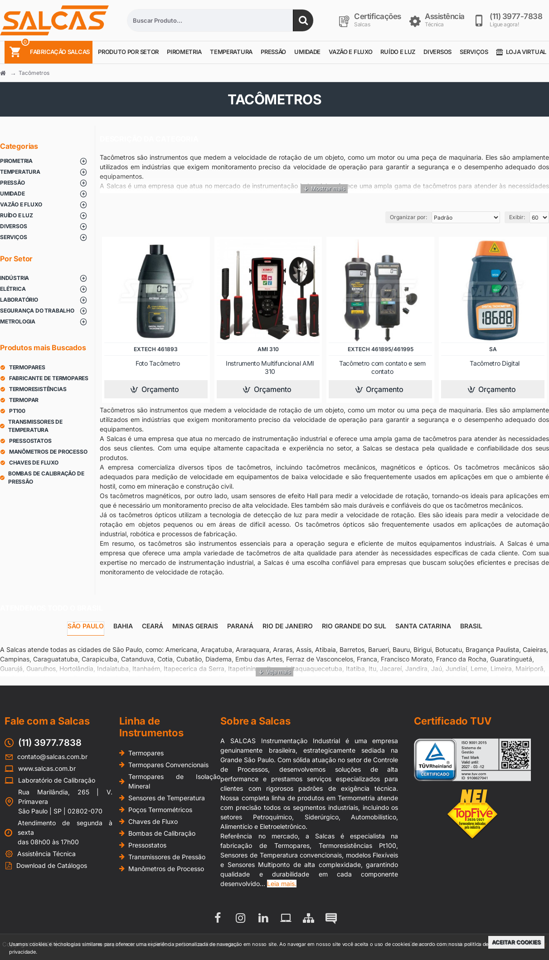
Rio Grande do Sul (354, 626)
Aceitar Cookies (516, 942)
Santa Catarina (423, 626)
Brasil (471, 626)
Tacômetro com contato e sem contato (382, 367)
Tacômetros (34, 72)
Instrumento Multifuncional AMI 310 (270, 367)
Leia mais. (281, 883)
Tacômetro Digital (495, 363)
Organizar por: (408, 217)
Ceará (152, 626)
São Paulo (86, 626)
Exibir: (517, 217)
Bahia (123, 626)
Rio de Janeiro (287, 626)
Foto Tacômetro (158, 363)
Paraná (240, 626)
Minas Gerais (195, 626)
